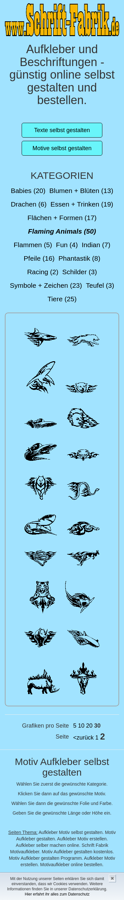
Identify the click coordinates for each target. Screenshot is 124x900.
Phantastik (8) (79, 258)
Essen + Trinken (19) (81, 204)
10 (81, 725)
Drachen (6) (28, 204)
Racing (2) (42, 272)
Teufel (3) (100, 285)
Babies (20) (28, 190)
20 (89, 725)
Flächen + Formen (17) (62, 217)
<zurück (83, 737)
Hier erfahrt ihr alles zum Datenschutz (57, 894)
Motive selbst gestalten (61, 148)
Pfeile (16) (39, 258)
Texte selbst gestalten (62, 130)
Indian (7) (96, 244)
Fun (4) (67, 244)
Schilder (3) (79, 272)
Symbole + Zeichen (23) (46, 285)
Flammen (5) (33, 244)
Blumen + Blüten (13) (81, 190)
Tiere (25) (62, 299)
